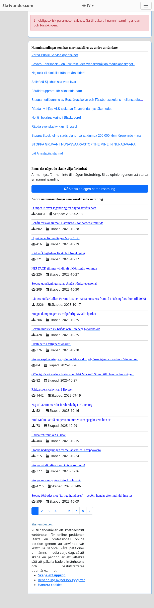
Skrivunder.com (17, 5)
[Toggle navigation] (146, 6)
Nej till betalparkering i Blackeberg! (56, 117)
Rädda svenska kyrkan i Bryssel (54, 126)
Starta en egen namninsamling (89, 189)
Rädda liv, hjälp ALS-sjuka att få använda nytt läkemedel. (71, 108)
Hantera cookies (50, 585)
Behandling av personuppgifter (61, 580)
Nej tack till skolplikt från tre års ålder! (58, 73)
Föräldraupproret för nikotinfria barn (56, 91)
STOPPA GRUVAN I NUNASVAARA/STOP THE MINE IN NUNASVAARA (83, 144)
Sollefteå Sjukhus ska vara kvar (53, 82)
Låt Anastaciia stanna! (47, 153)
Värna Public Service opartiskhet (54, 55)
